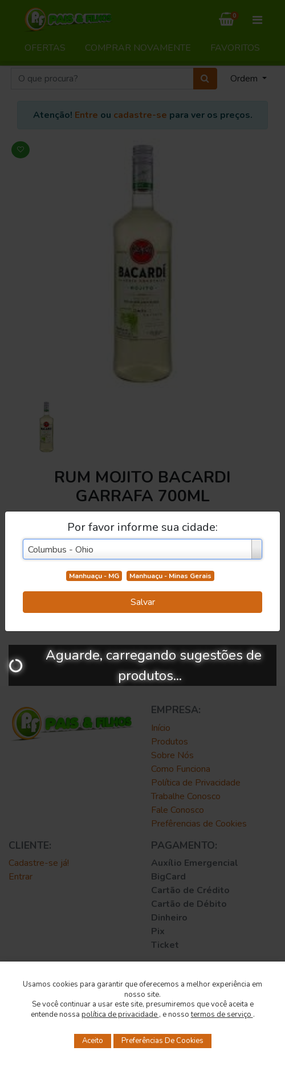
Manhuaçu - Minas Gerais (170, 575)
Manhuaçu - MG (94, 575)
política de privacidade (120, 1014)
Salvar (143, 602)
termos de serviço (222, 1014)
